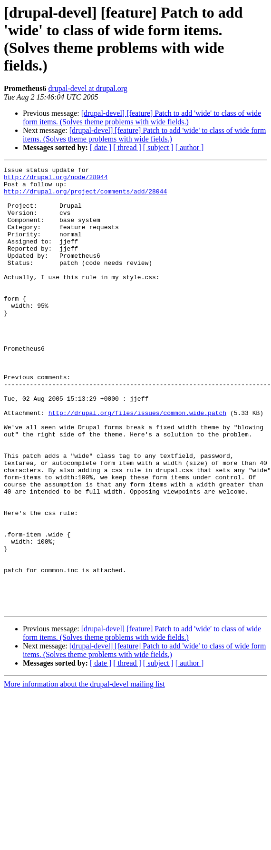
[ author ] (189, 147)
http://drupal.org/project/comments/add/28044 (85, 196)
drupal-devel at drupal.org (87, 88)
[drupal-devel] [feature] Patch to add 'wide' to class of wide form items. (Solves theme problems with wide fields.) (142, 117)
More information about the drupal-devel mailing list (84, 773)
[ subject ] (158, 147)
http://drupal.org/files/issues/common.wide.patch (137, 462)
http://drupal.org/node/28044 (55, 179)
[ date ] (100, 147)
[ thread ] (127, 147)
